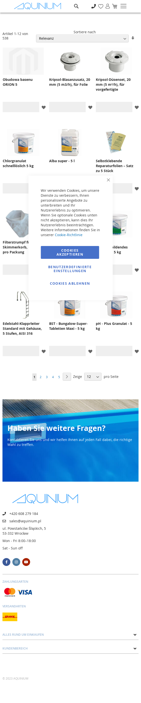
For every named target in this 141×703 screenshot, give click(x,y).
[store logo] (38, 6)
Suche (76, 2)
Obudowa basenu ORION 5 (18, 82)
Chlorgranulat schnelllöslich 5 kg (18, 163)
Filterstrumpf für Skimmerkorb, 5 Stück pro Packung (22, 247)
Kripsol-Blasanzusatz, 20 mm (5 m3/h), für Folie (69, 82)
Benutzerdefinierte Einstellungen (70, 268)
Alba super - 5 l (62, 160)
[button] (43, 107)
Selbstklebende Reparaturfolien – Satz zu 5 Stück (114, 165)
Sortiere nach (85, 32)
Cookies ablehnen (70, 283)
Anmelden (106, 3)
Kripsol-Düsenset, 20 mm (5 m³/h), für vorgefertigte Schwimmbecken (113, 84)
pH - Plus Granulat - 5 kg (114, 326)
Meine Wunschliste (99, 3)
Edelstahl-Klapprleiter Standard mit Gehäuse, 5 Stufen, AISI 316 (22, 328)
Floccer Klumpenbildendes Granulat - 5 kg (112, 247)
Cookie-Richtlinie (68, 234)
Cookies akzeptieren (70, 252)
